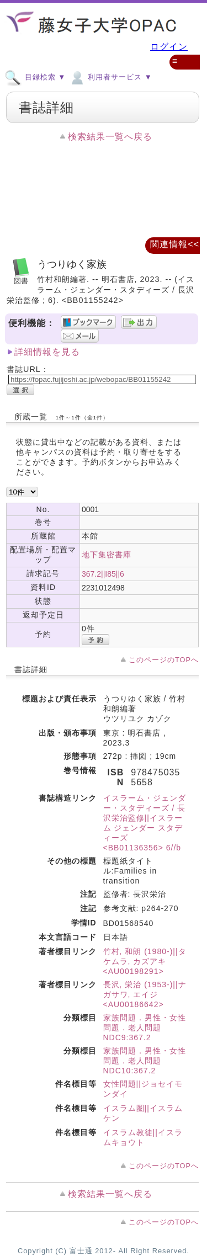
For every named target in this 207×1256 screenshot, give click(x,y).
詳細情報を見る (47, 351)
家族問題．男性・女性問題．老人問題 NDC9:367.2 (144, 1027)
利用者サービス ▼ (110, 77)
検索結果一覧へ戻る (110, 136)
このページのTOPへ (164, 660)
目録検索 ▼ (35, 77)
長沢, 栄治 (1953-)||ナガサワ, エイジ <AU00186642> (145, 994)
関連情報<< (174, 244)
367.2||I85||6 (103, 574)
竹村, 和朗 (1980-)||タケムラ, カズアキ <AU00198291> (145, 961)
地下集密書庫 (106, 554)
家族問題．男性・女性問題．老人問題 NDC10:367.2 (144, 1060)
